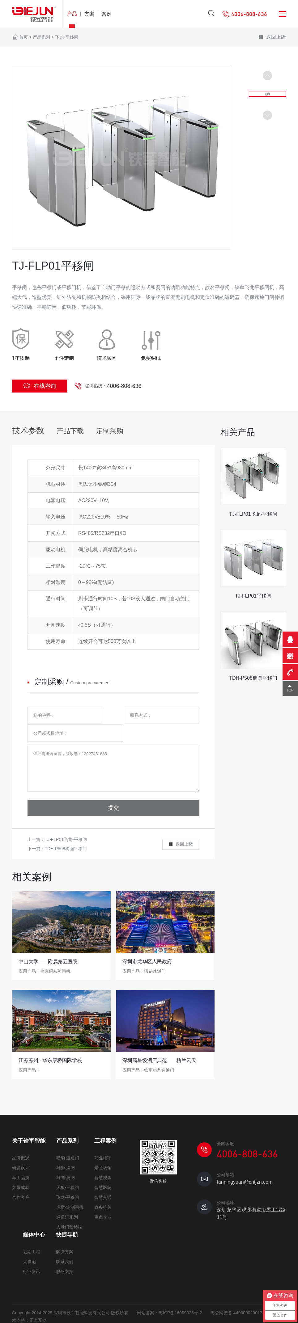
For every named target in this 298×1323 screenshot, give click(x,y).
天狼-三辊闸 (67, 1173)
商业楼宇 (103, 1144)
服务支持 (64, 1257)
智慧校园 (103, 1163)
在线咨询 (39, 386)
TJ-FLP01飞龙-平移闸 (66, 826)
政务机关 (103, 1193)
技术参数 (28, 430)
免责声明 (20, 1314)
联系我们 (64, 1247)
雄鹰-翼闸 (65, 1163)
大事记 (29, 1247)
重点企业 (103, 1203)
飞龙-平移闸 (66, 37)
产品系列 (41, 37)
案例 (107, 13)
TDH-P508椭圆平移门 (66, 835)
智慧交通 (103, 1183)
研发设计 (20, 1154)
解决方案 (64, 1238)
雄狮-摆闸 (65, 1154)
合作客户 (20, 1183)
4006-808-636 (124, 386)
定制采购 (109, 431)
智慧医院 (103, 1173)
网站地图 (46, 1314)
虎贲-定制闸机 (70, 1193)
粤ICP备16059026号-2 (180, 1299)
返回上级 (272, 37)
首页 (23, 37)
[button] (267, 115)
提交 (113, 795)
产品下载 (70, 431)
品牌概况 (20, 1144)
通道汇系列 (67, 1203)
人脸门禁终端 (69, 1213)
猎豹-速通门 (67, 1144)
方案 (89, 13)
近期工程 (31, 1238)
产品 (72, 13)
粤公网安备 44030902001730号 (241, 1299)
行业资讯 (31, 1257)
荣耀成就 (20, 1173)
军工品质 (20, 1163)
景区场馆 (103, 1154)
